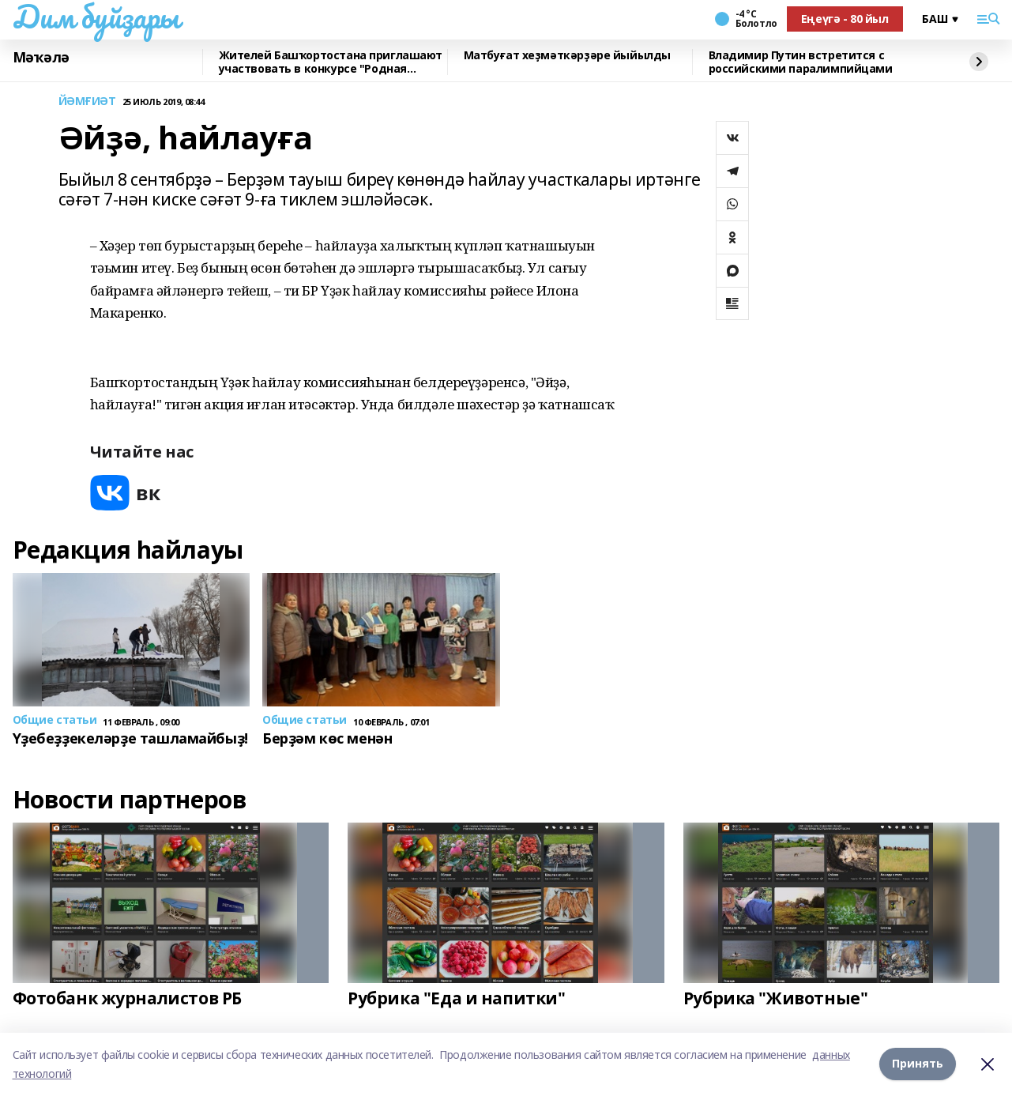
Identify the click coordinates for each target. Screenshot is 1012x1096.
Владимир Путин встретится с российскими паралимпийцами (801, 62)
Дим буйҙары (96, 16)
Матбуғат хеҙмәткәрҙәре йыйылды (567, 55)
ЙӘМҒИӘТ (87, 101)
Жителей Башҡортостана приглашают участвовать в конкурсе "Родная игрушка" (331, 62)
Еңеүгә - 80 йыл (845, 18)
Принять (917, 1064)
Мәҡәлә (41, 57)
